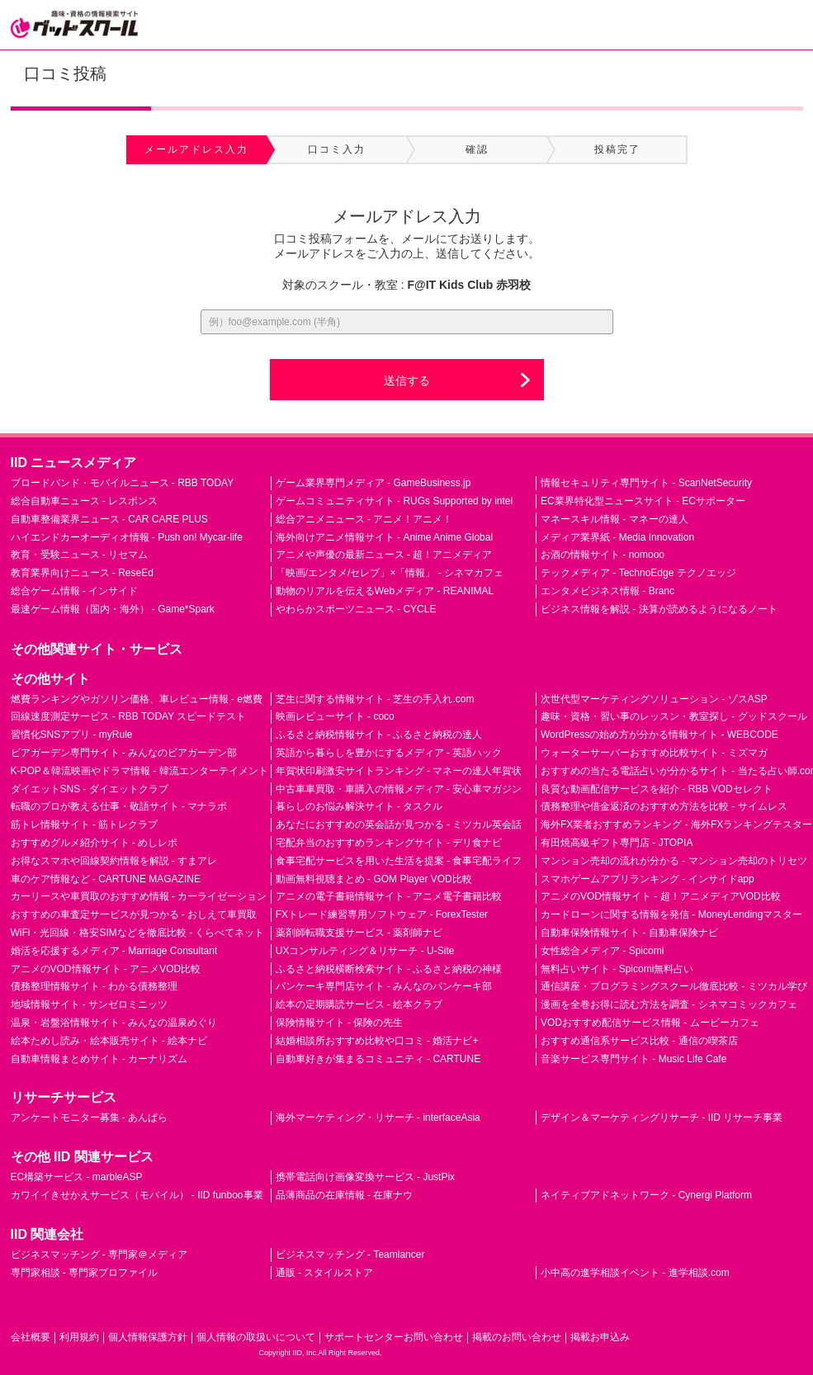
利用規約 (79, 1337)
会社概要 (30, 1337)
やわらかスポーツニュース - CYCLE (356, 609)
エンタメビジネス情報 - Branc (607, 591)
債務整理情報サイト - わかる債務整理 (94, 986)
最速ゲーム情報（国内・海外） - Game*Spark (113, 609)
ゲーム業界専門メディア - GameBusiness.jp (373, 483)
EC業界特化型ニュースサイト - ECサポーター (643, 501)
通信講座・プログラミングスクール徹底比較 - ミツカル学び (674, 986)
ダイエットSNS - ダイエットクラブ (89, 789)
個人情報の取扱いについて (255, 1337)
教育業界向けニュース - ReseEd (82, 573)
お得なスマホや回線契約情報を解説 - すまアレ (114, 861)
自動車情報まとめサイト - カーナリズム (99, 1059)
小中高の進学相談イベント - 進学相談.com (635, 1272)
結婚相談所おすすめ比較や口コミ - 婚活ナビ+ (377, 1041)
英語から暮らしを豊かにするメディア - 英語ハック (389, 752)
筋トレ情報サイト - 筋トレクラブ (84, 824)
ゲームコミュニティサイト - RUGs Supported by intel (394, 501)
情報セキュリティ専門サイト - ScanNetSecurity (646, 483)
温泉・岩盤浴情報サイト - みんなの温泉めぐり (114, 1022)
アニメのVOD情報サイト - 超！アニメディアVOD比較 (661, 896)
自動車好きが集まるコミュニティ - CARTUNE (378, 1059)
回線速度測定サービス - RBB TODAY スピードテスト (129, 716)
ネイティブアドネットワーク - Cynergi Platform (646, 1195)
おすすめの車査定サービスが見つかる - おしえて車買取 (134, 914)
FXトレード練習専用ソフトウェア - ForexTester (382, 914)
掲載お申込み (600, 1337)
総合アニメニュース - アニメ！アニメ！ (364, 519)
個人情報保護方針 (147, 1337)
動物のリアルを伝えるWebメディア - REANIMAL (385, 591)
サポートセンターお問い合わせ (393, 1337)
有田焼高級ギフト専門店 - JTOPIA (616, 842)
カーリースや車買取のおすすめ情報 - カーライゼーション (139, 896)
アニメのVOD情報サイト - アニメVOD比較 (106, 969)
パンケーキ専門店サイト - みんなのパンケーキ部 (384, 986)
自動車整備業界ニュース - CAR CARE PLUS (109, 519)
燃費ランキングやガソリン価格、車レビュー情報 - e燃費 (136, 699)
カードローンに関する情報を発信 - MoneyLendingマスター (671, 914)
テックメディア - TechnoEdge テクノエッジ (638, 573)
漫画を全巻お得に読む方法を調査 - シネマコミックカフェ (669, 1004)
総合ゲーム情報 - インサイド (75, 591)
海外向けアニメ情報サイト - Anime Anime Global (384, 537)
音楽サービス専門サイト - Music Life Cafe (633, 1059)
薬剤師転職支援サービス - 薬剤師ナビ (359, 932)
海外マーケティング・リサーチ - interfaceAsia (378, 1117)
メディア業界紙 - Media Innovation (617, 537)
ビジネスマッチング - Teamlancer (350, 1254)
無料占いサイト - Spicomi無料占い (617, 969)
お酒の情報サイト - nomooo (602, 554)
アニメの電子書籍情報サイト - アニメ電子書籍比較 (389, 896)
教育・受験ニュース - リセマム (80, 554)
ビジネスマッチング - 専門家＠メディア (99, 1254)
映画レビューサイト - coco (335, 716)
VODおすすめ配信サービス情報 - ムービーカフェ (650, 1022)
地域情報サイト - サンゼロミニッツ (89, 1004)
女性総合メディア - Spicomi (602, 951)
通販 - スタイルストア (325, 1272)
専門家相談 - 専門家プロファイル (84, 1272)
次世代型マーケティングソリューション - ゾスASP (654, 699)
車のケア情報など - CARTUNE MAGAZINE (106, 879)
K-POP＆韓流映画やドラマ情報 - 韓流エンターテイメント (139, 771)
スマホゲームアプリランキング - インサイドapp (647, 879)
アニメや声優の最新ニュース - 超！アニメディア (384, 554)
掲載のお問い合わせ (516, 1337)
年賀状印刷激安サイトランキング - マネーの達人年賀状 (399, 771)
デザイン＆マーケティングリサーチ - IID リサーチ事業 (661, 1117)
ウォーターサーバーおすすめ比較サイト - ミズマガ (654, 752)
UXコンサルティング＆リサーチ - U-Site (365, 951)
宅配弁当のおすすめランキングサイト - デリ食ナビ (389, 842)
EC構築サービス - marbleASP (77, 1177)
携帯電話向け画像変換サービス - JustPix (365, 1177)
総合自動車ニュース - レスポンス (84, 501)
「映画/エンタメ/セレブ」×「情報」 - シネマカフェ (389, 573)
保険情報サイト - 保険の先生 (340, 1022)
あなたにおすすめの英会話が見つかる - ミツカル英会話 (399, 824)
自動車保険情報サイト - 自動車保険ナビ (629, 932)
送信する (407, 380)
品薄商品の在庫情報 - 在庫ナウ (345, 1195)
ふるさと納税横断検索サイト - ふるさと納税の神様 (389, 969)
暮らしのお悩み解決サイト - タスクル (359, 806)
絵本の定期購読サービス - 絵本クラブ (359, 1004)
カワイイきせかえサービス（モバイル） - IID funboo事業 (137, 1195)
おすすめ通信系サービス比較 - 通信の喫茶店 (639, 1041)
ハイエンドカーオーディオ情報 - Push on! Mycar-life (127, 537)
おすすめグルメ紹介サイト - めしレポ (94, 842)
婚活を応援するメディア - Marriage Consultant (114, 951)
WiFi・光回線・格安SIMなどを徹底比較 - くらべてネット (138, 932)
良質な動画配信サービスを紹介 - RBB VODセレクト (657, 789)
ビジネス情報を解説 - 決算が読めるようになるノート (659, 609)
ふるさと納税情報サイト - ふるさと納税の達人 (379, 734)
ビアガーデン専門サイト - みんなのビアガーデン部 (124, 752)
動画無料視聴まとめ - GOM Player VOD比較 (374, 879)
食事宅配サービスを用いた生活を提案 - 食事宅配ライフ (399, 861)
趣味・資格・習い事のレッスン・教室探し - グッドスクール (674, 716)
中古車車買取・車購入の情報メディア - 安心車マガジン (399, 789)
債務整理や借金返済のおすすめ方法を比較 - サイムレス (664, 806)
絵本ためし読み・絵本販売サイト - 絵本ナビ (109, 1041)
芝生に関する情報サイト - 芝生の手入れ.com (375, 699)
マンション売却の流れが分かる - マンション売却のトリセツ (674, 861)
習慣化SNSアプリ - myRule (72, 734)
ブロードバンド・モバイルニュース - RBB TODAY (122, 483)
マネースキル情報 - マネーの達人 (614, 519)
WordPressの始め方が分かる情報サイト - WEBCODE (659, 734)
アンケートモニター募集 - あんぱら (89, 1117)
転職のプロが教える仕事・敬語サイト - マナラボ (119, 806)
